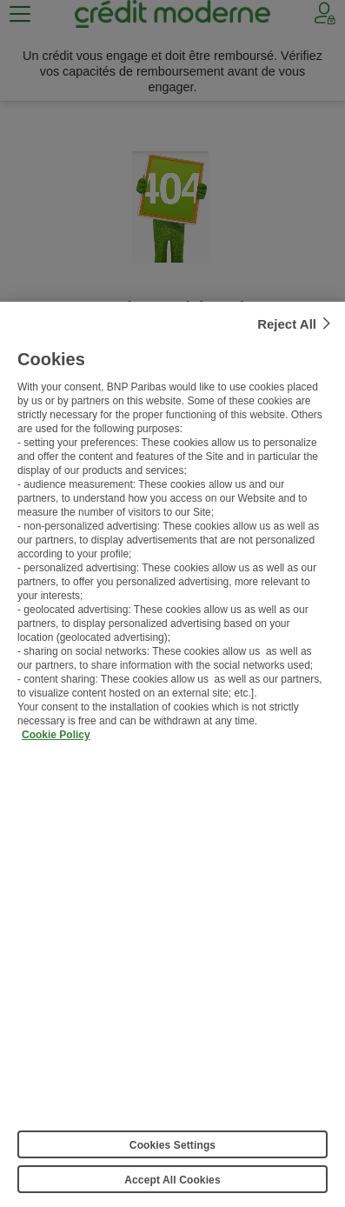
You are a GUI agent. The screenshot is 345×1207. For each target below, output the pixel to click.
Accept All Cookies (172, 1183)
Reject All (286, 327)
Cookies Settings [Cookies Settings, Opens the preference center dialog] (172, 1149)
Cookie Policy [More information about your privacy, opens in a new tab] (56, 738)
